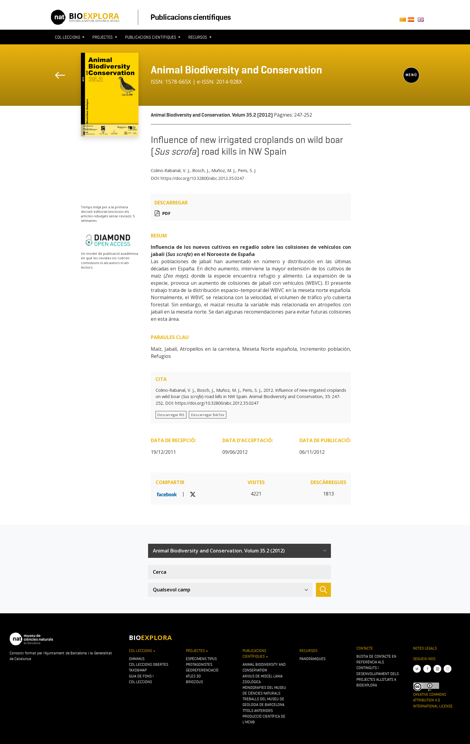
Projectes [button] (103, 37)
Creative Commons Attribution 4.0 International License (433, 700)
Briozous (194, 682)
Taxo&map (138, 670)
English (421, 21)
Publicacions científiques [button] (151, 37)
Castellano (413, 21)
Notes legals (425, 648)
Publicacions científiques (190, 17)
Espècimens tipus (201, 658)
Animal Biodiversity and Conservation (236, 69)
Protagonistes (199, 664)
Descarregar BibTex (207, 414)
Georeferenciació (202, 670)
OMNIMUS (136, 658)
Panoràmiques (312, 658)
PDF (166, 213)
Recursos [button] (198, 37)
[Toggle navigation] (408, 48)
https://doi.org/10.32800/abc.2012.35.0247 (202, 178)
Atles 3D (193, 676)
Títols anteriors (257, 710)
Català (404, 21)
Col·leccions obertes (148, 664)
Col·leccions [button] (68, 37)
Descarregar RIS (170, 414)
